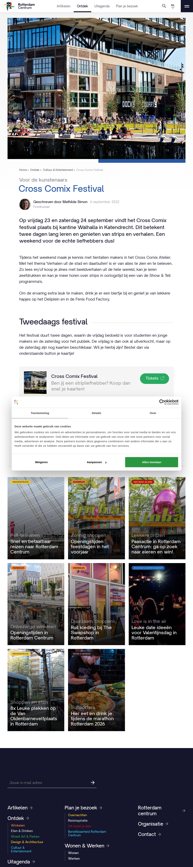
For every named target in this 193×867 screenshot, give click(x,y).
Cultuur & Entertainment (21, 849)
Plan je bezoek (127, 6)
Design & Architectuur (27, 842)
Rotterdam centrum (161, 810)
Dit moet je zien (79, 826)
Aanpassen (96, 462)
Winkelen (18, 825)
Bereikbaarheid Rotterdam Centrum (87, 833)
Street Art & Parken (25, 836)
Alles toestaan (151, 462)
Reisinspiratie (78, 820)
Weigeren (41, 462)
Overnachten (77, 815)
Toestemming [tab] (40, 412)
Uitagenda (102, 6)
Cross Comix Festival (74, 376)
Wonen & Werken (87, 846)
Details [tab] (96, 412)
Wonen (73, 853)
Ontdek (82, 6)
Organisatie (153, 824)
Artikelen (63, 6)
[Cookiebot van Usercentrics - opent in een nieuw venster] (162, 402)
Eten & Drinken (22, 831)
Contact (149, 834)
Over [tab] (153, 412)
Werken (74, 858)
